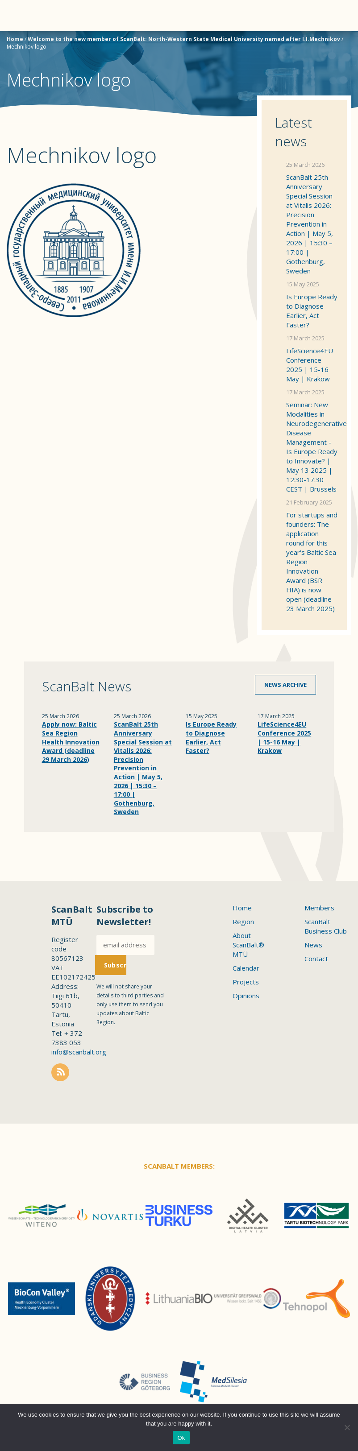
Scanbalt (329, 42)
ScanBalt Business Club (325, 926)
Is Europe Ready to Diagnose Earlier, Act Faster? (311, 310)
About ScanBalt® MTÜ (248, 945)
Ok (181, 1437)
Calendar (246, 967)
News (313, 944)
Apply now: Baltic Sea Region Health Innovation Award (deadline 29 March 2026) (71, 741)
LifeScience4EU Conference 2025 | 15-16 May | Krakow (309, 364)
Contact (316, 958)
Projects (246, 981)
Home (15, 39)
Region (243, 921)
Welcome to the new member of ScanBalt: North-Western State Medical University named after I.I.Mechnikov (184, 39)
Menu (22, 16)
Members (319, 907)
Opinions (246, 995)
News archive (285, 685)
